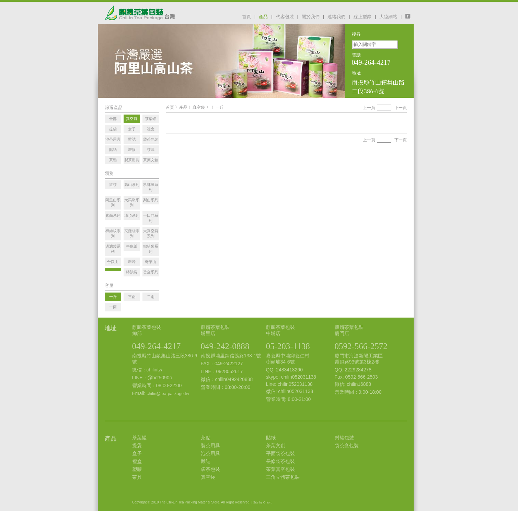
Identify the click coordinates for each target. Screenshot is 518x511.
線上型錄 (362, 16)
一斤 (220, 107)
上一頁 (369, 107)
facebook (409, 16)
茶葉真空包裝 (280, 469)
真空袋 (199, 107)
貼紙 (271, 437)
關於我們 (311, 16)
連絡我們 (336, 16)
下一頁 (400, 107)
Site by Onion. (262, 502)
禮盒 (137, 461)
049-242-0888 (225, 346)
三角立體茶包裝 (283, 477)
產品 (263, 16)
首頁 (246, 16)
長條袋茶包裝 (280, 461)
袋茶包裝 (210, 469)
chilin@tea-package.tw (168, 393)
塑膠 (137, 469)
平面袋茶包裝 (280, 453)
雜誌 (205, 461)
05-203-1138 (288, 346)
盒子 (137, 453)
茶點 (205, 437)
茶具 (137, 477)
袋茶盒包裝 (347, 445)
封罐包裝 (344, 437)
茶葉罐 (139, 437)
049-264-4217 (156, 346)
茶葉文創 (275, 445)
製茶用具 (210, 445)
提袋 (137, 445)
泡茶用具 (210, 453)
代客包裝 (285, 16)
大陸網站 (388, 16)
